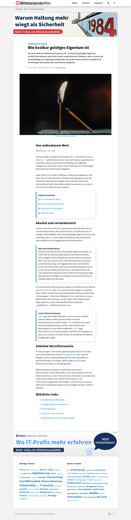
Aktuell (74, 3)
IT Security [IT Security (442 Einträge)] (46, 485)
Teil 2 (70, 322)
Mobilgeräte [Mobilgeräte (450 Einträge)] (91, 486)
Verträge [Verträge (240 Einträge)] (52, 495)
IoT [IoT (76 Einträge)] (38, 486)
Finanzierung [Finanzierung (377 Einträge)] (55, 477)
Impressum (42, 514)
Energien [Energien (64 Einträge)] (34, 477)
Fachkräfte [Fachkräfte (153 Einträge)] (41, 477)
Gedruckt (85, 3)
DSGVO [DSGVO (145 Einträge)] (53, 473)
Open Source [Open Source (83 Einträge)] (35, 492)
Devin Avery (64, 136)
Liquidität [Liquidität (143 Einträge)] (23, 489)
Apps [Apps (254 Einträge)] (68, 470)
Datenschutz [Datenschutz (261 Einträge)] (82, 473)
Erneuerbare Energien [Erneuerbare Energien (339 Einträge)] (74, 477)
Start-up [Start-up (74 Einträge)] (30, 496)
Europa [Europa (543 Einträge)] (86, 476)
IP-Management (49, 408)
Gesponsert (98, 3)
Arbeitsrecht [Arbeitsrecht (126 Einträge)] (24, 470)
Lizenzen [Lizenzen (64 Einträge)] (30, 489)
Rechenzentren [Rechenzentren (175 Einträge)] (46, 492)
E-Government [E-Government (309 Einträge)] (102, 473)
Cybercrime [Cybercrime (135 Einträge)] (26, 473)
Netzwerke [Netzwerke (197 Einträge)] (24, 492)
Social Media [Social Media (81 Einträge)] (57, 492)
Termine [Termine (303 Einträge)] (102, 494)
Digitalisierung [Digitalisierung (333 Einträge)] (92, 473)
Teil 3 (75, 328)
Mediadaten (51, 514)
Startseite (19, 9)
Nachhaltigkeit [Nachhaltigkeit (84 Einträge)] (53, 489)
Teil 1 (40, 316)
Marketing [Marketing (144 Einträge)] (44, 489)
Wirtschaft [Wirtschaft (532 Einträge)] (102, 497)
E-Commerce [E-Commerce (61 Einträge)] (60, 473)
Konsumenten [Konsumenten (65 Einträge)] (58, 486)
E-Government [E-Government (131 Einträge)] (25, 477)
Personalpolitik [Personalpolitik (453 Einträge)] (84, 489)
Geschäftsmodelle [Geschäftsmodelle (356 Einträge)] (29, 481)
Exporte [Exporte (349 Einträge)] (94, 477)
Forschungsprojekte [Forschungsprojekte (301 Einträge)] (81, 480)
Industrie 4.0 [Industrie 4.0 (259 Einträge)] (98, 480)
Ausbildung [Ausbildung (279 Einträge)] (89, 470)
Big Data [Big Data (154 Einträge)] (43, 469)
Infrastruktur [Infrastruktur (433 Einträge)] (27, 485)
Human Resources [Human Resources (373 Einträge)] (51, 481)
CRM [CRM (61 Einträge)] (20, 473)
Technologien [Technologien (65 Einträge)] (43, 496)
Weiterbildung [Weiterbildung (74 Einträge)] (23, 499)
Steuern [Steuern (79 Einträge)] (36, 496)
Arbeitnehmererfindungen (53, 399)
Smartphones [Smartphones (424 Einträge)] (72, 493)
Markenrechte (46, 290)
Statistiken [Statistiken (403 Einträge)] (83, 493)
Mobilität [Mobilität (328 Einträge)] (101, 487)
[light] (108, 3)
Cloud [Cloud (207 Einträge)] (50, 469)
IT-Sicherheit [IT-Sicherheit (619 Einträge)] (74, 483)
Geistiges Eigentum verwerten (55, 404)
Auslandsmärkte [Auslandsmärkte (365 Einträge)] (100, 470)
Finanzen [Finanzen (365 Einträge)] (70, 480)
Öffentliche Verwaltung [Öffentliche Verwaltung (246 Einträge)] (72, 500)
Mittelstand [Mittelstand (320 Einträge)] (81, 487)
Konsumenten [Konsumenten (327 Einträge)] (72, 487)
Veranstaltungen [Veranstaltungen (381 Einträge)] (89, 497)
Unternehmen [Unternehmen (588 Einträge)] (74, 497)
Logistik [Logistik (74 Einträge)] (36, 489)
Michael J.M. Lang (47, 150)
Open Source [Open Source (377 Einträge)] (72, 489)
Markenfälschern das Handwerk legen (58, 418)
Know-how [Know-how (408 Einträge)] (86, 483)
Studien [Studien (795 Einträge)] (94, 493)
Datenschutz (32, 514)
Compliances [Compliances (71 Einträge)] (57, 470)
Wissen (26, 9)
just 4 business (22, 514)
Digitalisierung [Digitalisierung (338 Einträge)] (40, 473)
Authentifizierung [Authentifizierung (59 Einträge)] (34, 470)
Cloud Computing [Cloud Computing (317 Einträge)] (72, 473)
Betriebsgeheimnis (68, 354)
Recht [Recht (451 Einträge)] (101, 489)
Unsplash (73, 136)
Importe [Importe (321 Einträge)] (91, 480)
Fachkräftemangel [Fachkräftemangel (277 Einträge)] (103, 477)
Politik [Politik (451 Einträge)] (95, 489)
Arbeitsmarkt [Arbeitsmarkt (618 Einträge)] (77, 470)
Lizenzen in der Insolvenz (53, 413)
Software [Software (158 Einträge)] (23, 495)
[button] (114, 3)
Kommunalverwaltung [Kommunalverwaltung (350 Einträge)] (100, 483)
